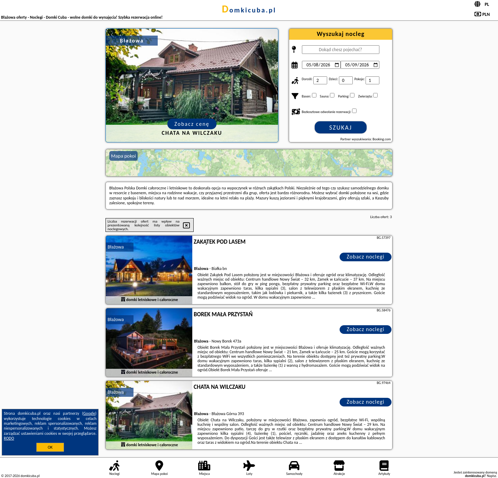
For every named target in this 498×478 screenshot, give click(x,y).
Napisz (491, 476)
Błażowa (116, 247)
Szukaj (340, 127)
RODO (9, 438)
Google (89, 413)
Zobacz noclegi (366, 256)
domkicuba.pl (249, 10)
